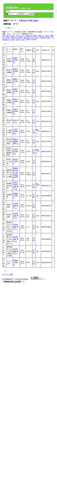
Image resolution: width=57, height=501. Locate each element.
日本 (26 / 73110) (8, 36)
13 (16, 218)
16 (16, 229)
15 (14, 62)
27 (14, 198)
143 (14, 154)
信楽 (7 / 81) (20, 40)
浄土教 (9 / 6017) (45, 38)
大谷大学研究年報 (15, 184)
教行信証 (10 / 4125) (31, 38)
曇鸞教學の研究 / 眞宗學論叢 (15, 172)
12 (16, 208)
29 (14, 265)
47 (17, 144)
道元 (14, 120)
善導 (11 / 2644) (43, 36)
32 (16, 241)
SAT (25, 20)
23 (16, 189)
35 (16, 253)
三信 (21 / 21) (20, 36)
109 (14, 134)
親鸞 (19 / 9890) (31, 36)
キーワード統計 (7, 274)
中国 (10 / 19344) (17, 38)
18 (14, 93)
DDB (35, 20)
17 (14, 73)
